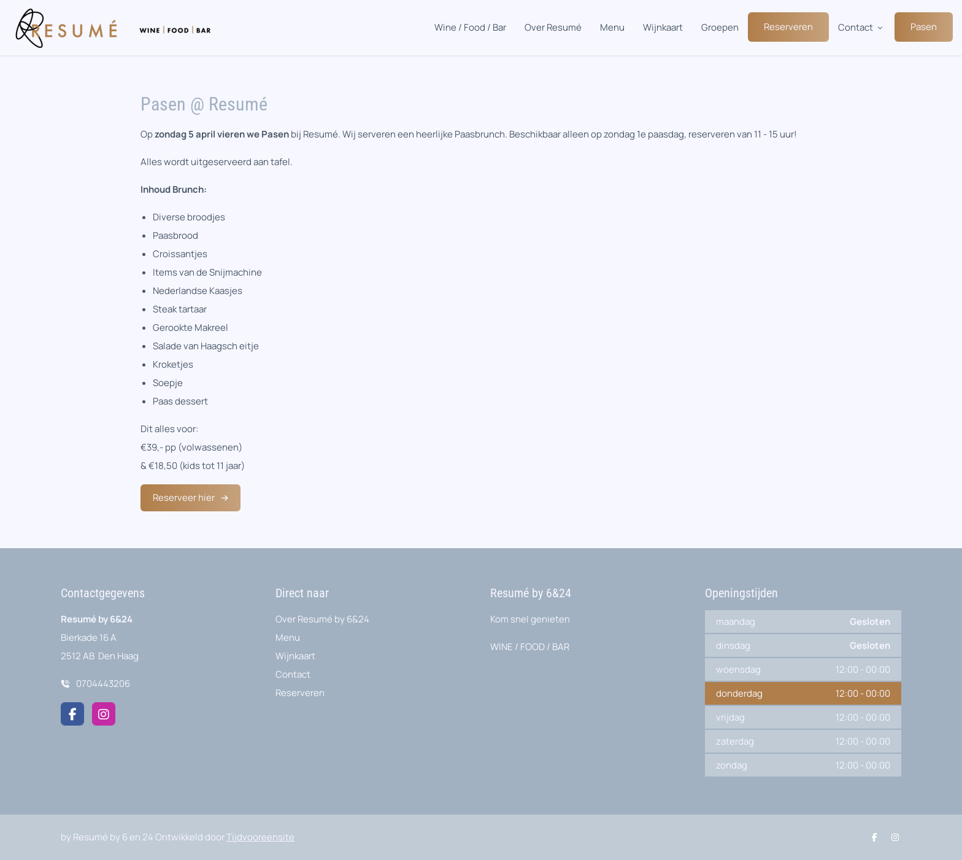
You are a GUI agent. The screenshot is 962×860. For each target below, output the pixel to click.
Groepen (720, 27)
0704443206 (103, 683)
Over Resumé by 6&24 (322, 619)
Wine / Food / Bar (470, 27)
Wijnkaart (663, 27)
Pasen (923, 26)
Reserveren (788, 26)
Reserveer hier (185, 497)
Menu (612, 27)
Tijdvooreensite (260, 837)
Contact (855, 27)
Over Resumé (553, 27)
